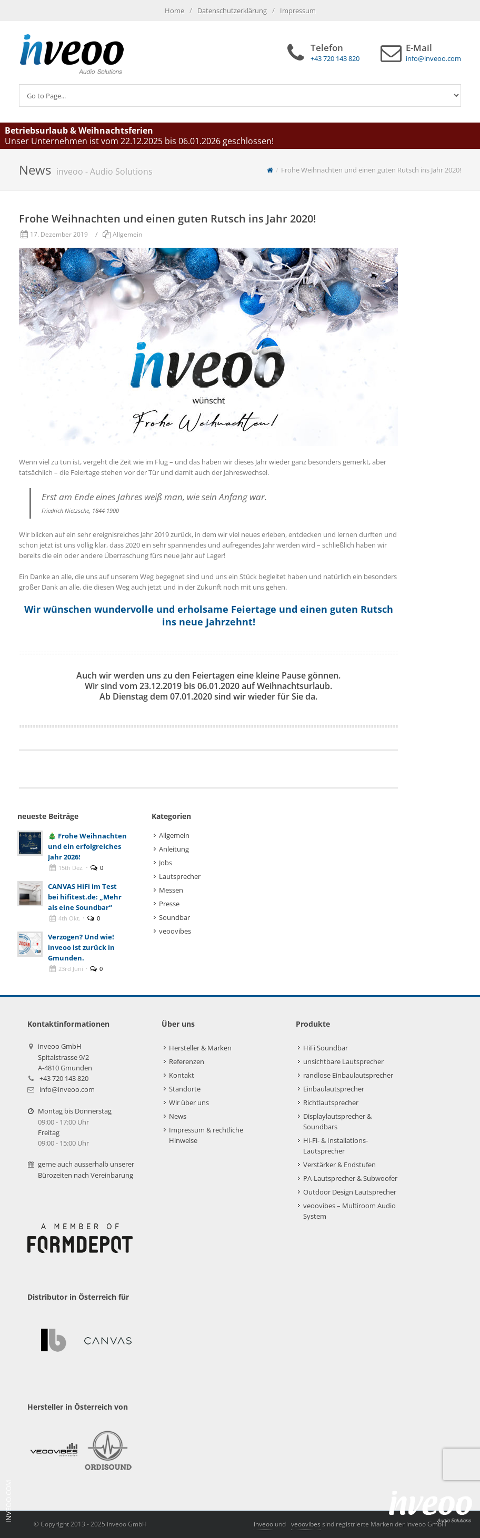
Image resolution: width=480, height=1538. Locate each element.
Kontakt (181, 1075)
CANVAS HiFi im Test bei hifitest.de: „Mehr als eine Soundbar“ (85, 897)
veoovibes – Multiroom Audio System (349, 1211)
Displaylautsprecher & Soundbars (337, 1121)
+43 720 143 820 (63, 1078)
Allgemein (127, 234)
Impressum (298, 10)
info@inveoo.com (67, 1089)
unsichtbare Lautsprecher (343, 1061)
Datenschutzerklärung (232, 10)
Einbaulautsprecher (333, 1089)
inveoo (263, 1524)
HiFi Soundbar (325, 1048)
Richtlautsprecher (330, 1102)
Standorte (185, 1089)
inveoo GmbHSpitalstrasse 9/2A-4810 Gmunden (65, 1056)
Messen (171, 890)
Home (174, 10)
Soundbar (174, 917)
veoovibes (175, 931)
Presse (169, 903)
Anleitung (174, 849)
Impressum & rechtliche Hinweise (206, 1135)
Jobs (165, 862)
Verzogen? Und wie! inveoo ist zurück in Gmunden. (81, 947)
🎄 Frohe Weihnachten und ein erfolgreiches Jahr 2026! (87, 846)
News (177, 1116)
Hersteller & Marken (200, 1048)
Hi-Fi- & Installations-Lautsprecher (335, 1146)
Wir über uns (189, 1102)
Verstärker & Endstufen (339, 1164)
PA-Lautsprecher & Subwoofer (350, 1178)
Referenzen (186, 1061)
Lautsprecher (180, 876)
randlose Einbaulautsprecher (348, 1075)
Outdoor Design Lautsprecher (349, 1192)
